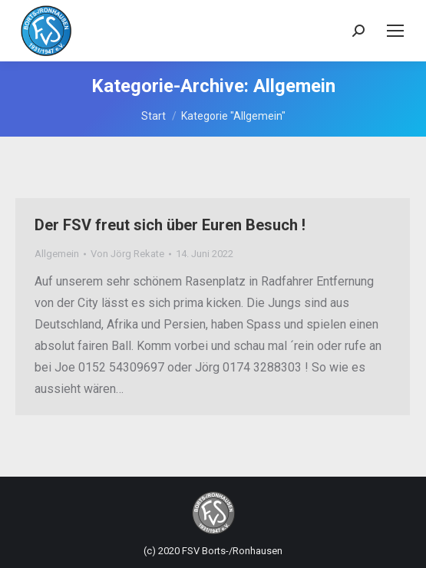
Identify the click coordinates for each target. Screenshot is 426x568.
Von (127, 253)
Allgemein (57, 253)
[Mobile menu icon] (395, 30)
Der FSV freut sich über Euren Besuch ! (170, 225)
